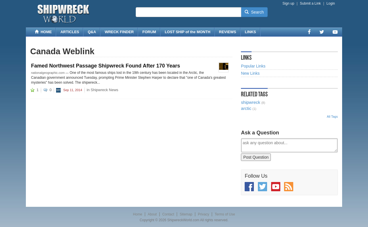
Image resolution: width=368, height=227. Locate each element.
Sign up (288, 3)
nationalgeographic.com (48, 72)
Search (254, 12)
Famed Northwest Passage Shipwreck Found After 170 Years (105, 66)
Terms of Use (225, 214)
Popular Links (253, 66)
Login (331, 3)
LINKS (250, 32)
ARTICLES (69, 32)
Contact (168, 214)
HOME (43, 32)
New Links (250, 73)
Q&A (92, 32)
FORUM (149, 32)
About (152, 214)
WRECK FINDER (119, 32)
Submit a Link (310, 3)
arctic (246, 108)
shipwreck (250, 102)
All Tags (332, 116)
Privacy (203, 214)
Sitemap (186, 214)
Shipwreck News (104, 90)
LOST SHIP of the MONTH (187, 32)
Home (137, 214)
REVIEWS (227, 32)
